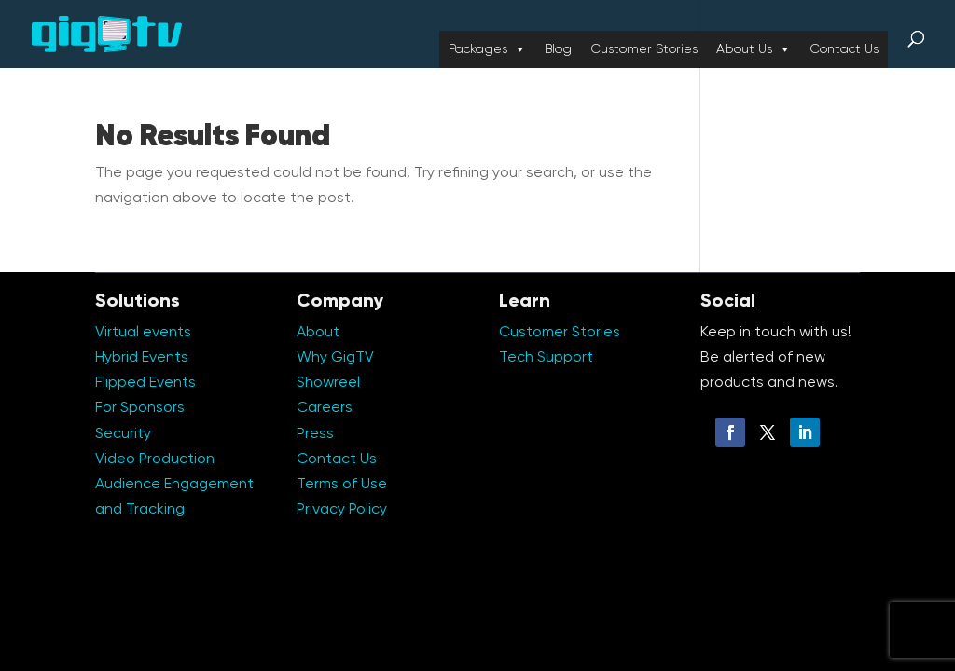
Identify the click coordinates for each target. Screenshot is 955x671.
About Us (753, 49)
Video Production (155, 459)
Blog (558, 49)
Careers (325, 408)
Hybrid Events (141, 357)
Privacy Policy (342, 509)
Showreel (328, 383)
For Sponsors (140, 408)
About (318, 332)
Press (315, 434)
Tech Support (546, 357)
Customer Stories (644, 49)
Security (123, 434)
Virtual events (143, 332)
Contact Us (844, 49)
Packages (487, 49)
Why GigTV (335, 357)
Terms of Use (342, 484)
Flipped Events (145, 383)
